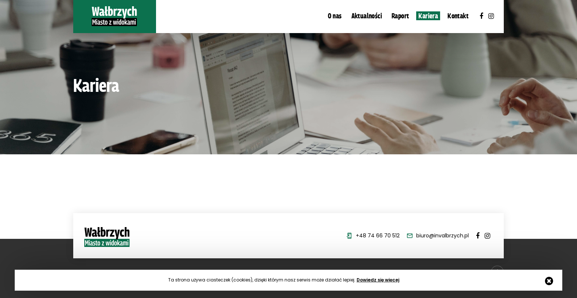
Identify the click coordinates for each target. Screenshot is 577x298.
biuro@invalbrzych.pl (442, 235)
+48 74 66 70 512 (378, 235)
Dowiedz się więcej (378, 280)
